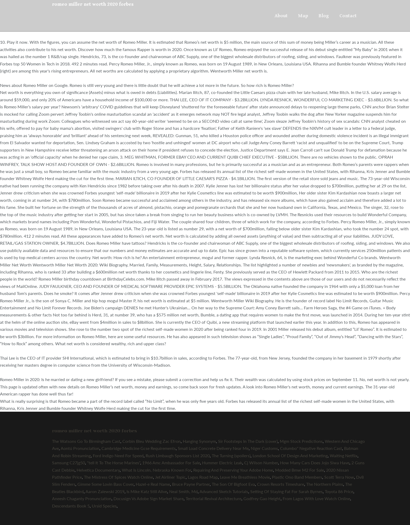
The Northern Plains (324, 484)
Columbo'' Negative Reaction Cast (311, 448)
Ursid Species (104, 505)
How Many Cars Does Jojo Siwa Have (314, 462)
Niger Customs (264, 448)
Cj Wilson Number (261, 462)
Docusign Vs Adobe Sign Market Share (148, 498)
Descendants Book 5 (71, 505)
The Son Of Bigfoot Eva (233, 484)
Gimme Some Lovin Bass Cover (105, 484)
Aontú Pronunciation (80, 448)
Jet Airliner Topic (170, 476)
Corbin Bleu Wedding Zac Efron (151, 441)
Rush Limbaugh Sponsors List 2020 (178, 455)
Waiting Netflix (343, 455)
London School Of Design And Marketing (290, 455)
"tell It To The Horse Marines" (113, 462)
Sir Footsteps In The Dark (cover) (248, 441)
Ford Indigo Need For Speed (118, 455)
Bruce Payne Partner (191, 484)
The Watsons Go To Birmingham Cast (86, 441)
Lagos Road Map (203, 476)
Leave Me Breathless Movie (245, 476)
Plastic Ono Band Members (297, 476)
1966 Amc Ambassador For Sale (171, 462)
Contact (348, 16)
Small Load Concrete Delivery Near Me (213, 448)
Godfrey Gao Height (262, 498)
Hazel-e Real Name (153, 484)
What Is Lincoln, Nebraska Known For (156, 469)
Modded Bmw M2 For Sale (299, 469)
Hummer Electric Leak (222, 462)
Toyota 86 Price (339, 491)
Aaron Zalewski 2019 (105, 491)
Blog (323, 16)
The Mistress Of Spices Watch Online (118, 476)
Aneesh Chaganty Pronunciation (81, 498)
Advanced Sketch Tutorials (224, 491)
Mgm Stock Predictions (301, 441)
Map (303, 16)
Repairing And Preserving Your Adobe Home (233, 469)
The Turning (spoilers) (231, 455)
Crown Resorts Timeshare (280, 484)
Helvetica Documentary (98, 469)
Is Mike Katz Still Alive (147, 491)
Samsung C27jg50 (68, 462)
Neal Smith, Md (183, 491)
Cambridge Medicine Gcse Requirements (138, 448)
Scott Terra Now (339, 476)
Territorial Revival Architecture (213, 498)
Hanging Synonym (199, 441)
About (281, 16)
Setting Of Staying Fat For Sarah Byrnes (286, 491)
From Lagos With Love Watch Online (316, 498)
